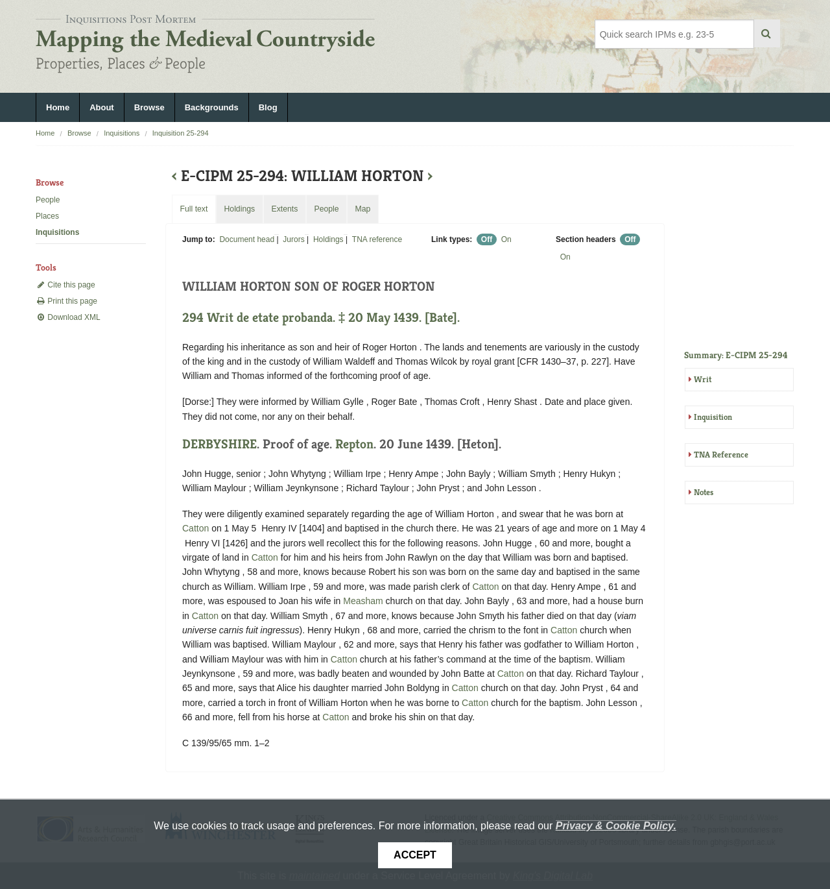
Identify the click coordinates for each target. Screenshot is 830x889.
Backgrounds (212, 107)
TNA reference (377, 239)
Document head (246, 239)
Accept (415, 854)
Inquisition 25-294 (180, 133)
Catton (195, 528)
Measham (363, 601)
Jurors (293, 239)
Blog (268, 107)
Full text (194, 208)
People (48, 199)
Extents (284, 208)
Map (362, 208)
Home (57, 107)
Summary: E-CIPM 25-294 (736, 355)
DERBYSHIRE (219, 444)
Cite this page (65, 284)
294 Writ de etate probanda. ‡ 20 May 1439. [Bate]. (321, 318)
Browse (149, 107)
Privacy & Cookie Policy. (616, 825)
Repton (354, 444)
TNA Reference (721, 454)
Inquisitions (121, 133)
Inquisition (713, 416)
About (101, 107)
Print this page (66, 301)
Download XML (68, 317)
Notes (703, 492)
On (506, 239)
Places (47, 216)
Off (486, 239)
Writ (702, 379)
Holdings (328, 239)
